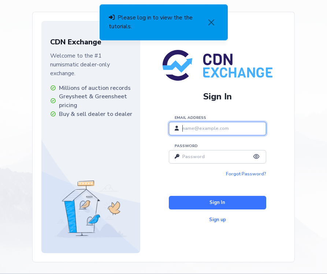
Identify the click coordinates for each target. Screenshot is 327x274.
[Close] (211, 22)
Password (186, 146)
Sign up (217, 219)
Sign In (217, 202)
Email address (190, 118)
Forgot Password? (246, 174)
